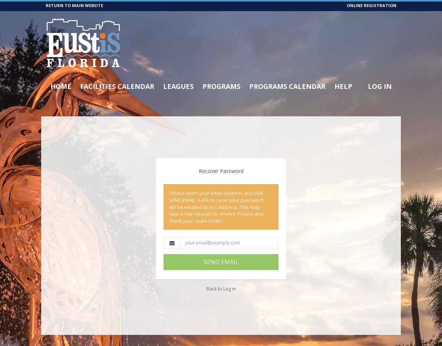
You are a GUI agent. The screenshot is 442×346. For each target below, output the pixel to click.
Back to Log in (221, 289)
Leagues (178, 86)
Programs (221, 86)
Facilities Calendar (117, 86)
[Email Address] (229, 243)
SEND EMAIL (221, 262)
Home (60, 86)
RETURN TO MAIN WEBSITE (74, 5)
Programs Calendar (287, 86)
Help (343, 86)
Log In (380, 86)
